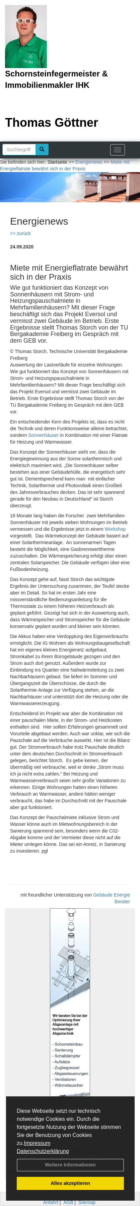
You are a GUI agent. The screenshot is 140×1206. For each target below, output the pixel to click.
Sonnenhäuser (43, 435)
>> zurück (20, 233)
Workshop (115, 529)
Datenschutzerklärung (43, 1151)
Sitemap (86, 1202)
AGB (68, 1202)
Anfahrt (50, 1202)
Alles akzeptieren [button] (70, 1183)
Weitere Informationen (70, 1164)
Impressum (37, 1143)
